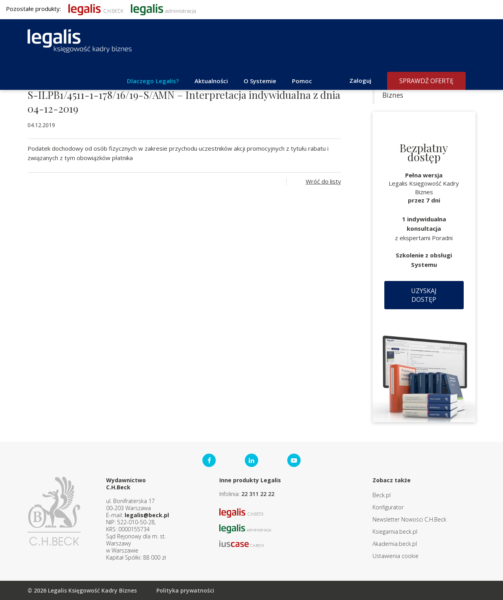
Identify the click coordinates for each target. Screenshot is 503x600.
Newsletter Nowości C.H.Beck (409, 519)
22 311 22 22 (257, 494)
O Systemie (260, 81)
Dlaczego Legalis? (153, 81)
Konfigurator (388, 507)
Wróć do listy (323, 181)
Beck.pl (382, 495)
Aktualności (211, 81)
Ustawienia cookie (396, 556)
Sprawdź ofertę (426, 81)
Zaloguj (360, 80)
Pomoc (302, 81)
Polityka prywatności (185, 590)
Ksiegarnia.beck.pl (395, 531)
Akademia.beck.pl (395, 543)
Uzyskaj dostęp (424, 295)
